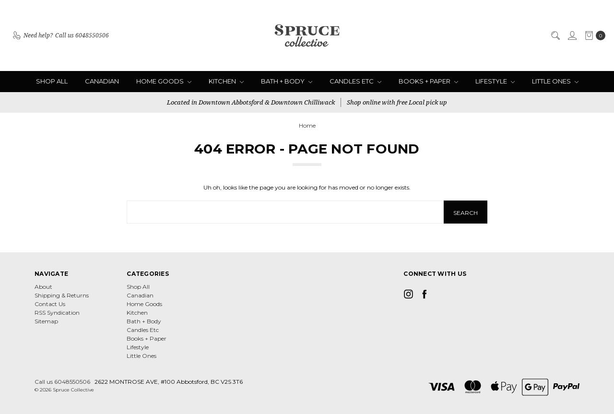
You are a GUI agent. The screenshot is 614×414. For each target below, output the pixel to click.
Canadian (102, 81)
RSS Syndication (57, 312)
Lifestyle (495, 81)
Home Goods (163, 81)
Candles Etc (355, 81)
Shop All (52, 81)
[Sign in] (571, 35)
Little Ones (555, 81)
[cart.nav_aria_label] (593, 35)
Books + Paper (428, 81)
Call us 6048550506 (62, 381)
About (43, 286)
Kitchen (226, 81)
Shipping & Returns (62, 295)
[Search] (555, 35)
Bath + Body (286, 81)
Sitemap (46, 321)
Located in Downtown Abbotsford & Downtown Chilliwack (251, 102)
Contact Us (50, 304)
